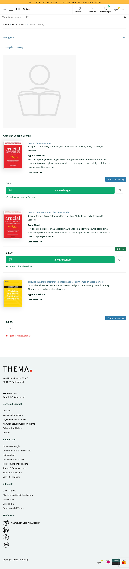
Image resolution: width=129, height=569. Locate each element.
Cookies (7, 432)
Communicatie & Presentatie (17, 450)
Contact (7, 410)
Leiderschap (9, 455)
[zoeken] (125, 17)
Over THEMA (9, 490)
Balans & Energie (11, 446)
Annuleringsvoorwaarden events (19, 423)
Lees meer (35, 172)
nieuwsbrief (95, 2)
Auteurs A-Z (9, 499)
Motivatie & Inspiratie (13, 459)
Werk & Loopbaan (11, 477)
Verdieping (8, 503)
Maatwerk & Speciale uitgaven (18, 495)
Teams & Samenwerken (14, 468)
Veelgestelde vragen (13, 415)
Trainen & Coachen (12, 472)
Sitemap (24, 559)
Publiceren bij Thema (13, 508)
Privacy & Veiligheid (12, 428)
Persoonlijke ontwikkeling (15, 463)
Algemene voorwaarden (14, 419)
